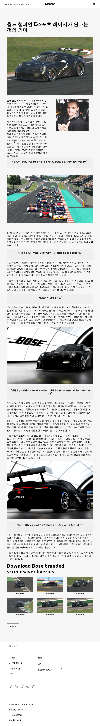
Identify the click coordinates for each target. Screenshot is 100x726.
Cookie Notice (16, 720)
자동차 (6, 4)
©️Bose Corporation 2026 (21, 704)
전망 (11, 673)
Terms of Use (15, 714)
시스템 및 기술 (15, 4)
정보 (40, 657)
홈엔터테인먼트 (45, 669)
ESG (40, 663)
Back (13, 626)
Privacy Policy (16, 709)
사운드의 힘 (25, 4)
